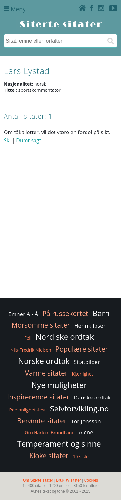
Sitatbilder (87, 362)
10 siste (81, 456)
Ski (7, 140)
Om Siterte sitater (38, 480)
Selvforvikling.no (79, 408)
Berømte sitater (41, 420)
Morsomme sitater (41, 325)
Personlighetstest (27, 410)
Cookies (91, 480)
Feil (27, 338)
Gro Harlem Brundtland (50, 433)
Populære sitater (81, 349)
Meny (14, 9)
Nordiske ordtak (65, 336)
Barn (101, 313)
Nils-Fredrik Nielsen (30, 350)
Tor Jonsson (86, 421)
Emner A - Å (23, 314)
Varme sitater (46, 373)
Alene (86, 432)
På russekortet (65, 313)
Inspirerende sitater (38, 396)
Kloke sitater (48, 455)
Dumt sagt (28, 140)
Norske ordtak (44, 361)
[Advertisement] (60, 233)
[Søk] (110, 40)
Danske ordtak (92, 397)
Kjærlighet (82, 374)
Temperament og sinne (59, 443)
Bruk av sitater (68, 480)
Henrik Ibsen (90, 325)
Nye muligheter (59, 384)
